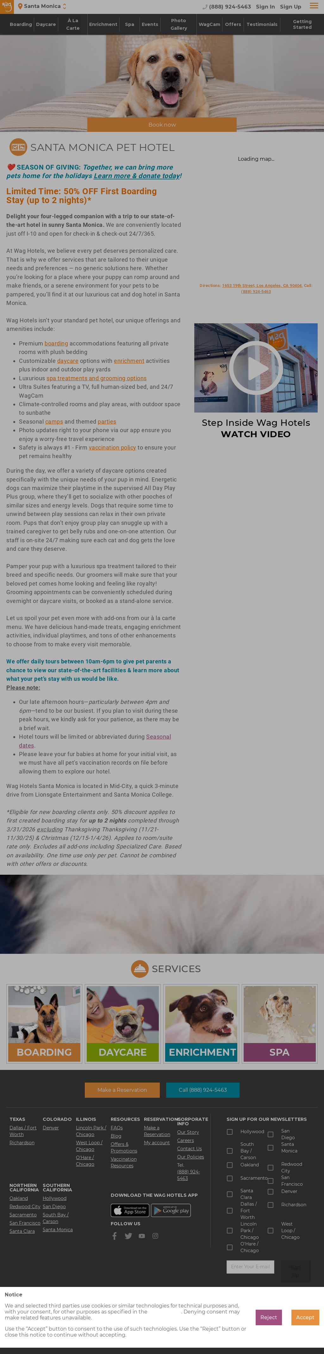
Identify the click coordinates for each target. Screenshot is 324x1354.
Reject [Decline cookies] (268, 1317)
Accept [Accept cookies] (305, 1317)
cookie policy (165, 1312)
